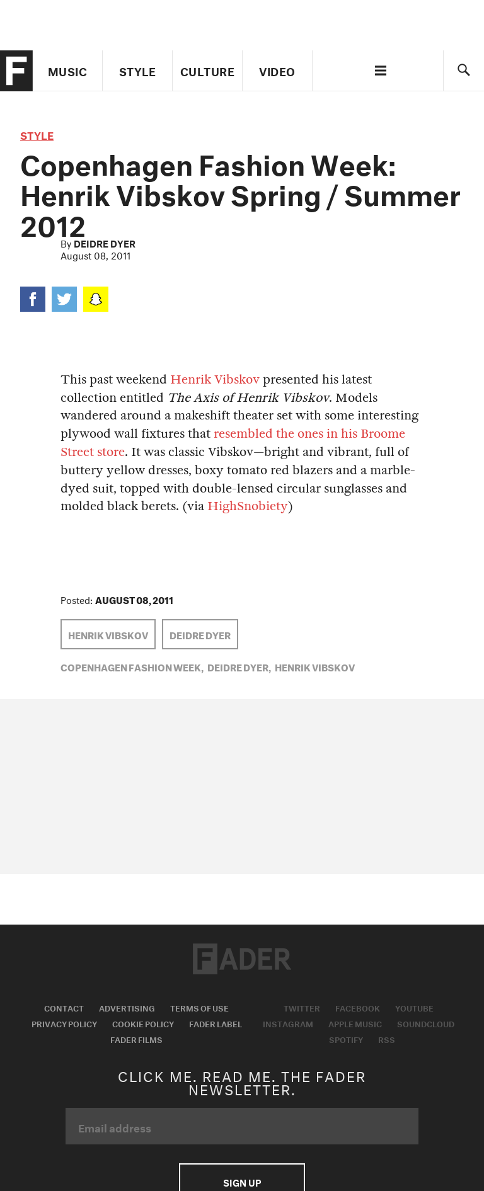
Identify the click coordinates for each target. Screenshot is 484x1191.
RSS (386, 1038)
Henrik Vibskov (215, 379)
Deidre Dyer (104, 242)
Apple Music (355, 1023)
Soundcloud (425, 1023)
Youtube (414, 1007)
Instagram (288, 1023)
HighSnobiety (247, 506)
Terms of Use (199, 1007)
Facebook (357, 1007)
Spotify (346, 1038)
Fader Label (215, 1023)
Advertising (127, 1007)
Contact (64, 1007)
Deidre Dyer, (239, 666)
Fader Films (136, 1038)
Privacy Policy (64, 1023)
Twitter (302, 1007)
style (37, 133)
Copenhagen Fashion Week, (132, 666)
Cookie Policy (143, 1023)
